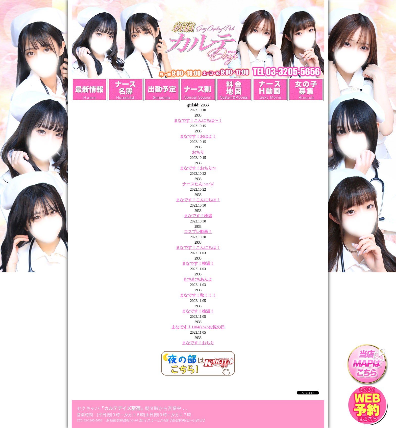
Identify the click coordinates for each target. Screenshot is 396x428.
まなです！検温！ (198, 263)
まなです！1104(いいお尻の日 (198, 327)
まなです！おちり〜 (198, 168)
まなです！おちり (198, 343)
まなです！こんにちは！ (198, 200)
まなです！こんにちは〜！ (198, 120)
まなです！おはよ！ (198, 136)
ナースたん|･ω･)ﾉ (198, 184)
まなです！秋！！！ (198, 295)
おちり (198, 152)
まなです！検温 (198, 216)
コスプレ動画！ (198, 232)
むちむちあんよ (198, 279)
